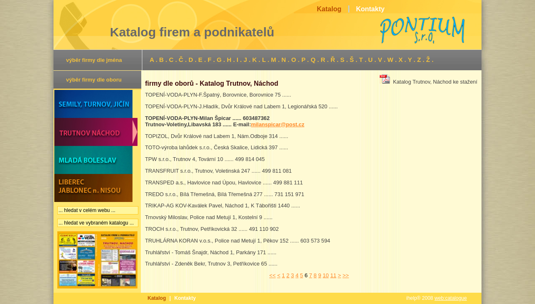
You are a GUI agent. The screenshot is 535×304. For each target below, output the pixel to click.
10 (326, 275)
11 (333, 275)
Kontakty (185, 298)
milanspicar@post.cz (277, 124)
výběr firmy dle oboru (94, 80)
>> (345, 275)
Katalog (157, 298)
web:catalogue (451, 298)
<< (272, 275)
